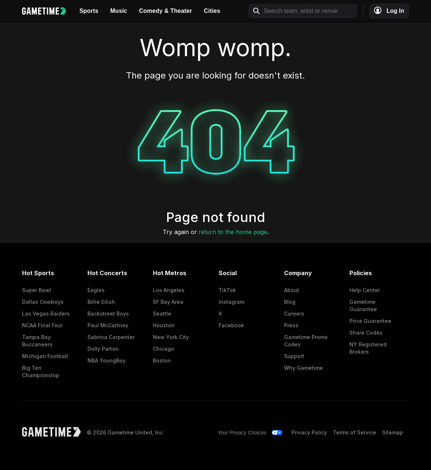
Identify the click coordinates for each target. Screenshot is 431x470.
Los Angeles (168, 290)
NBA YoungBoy (106, 360)
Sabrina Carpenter (110, 337)
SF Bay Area (168, 302)
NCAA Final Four (42, 325)
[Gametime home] (47, 11)
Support (294, 356)
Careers (294, 313)
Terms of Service (354, 432)
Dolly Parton (103, 349)
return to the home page (232, 232)
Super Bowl (36, 290)
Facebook (231, 325)
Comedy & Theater (165, 11)
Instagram (231, 302)
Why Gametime (303, 368)
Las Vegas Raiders (46, 313)
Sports (88, 11)
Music (118, 11)
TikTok (227, 290)
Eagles (96, 290)
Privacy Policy (309, 432)
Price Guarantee (370, 321)
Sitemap (392, 432)
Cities (212, 11)
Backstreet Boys (108, 313)
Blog (289, 302)
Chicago (163, 349)
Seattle (162, 313)
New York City (171, 337)
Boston (162, 360)
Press (291, 325)
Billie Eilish (101, 302)
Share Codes (365, 332)
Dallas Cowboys (43, 302)
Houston (164, 325)
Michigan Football (45, 356)
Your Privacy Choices (242, 433)
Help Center (364, 290)
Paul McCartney (107, 325)
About (291, 290)
